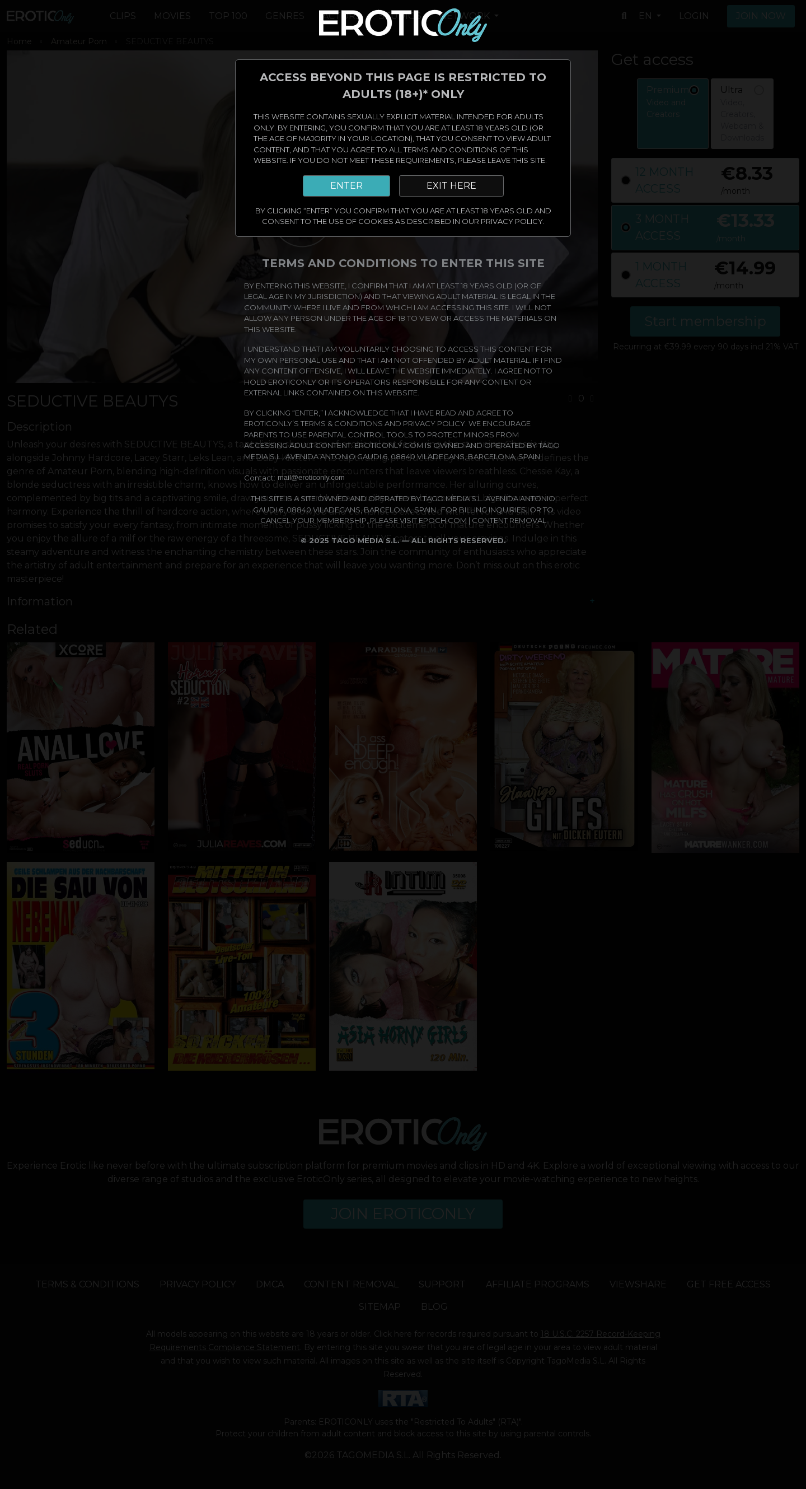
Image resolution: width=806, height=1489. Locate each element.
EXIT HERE (451, 185)
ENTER (346, 185)
